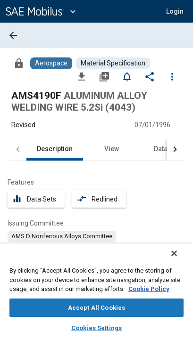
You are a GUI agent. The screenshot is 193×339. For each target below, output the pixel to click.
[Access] (18, 63)
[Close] (181, 259)
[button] (174, 11)
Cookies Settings (96, 327)
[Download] (81, 76)
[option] (62, 236)
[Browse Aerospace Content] (51, 63)
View (111, 149)
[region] (96, 294)
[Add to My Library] (104, 76)
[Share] (149, 76)
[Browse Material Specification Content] (113, 63)
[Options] (172, 76)
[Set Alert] (126, 76)
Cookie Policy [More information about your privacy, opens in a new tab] (148, 288)
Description (55, 149)
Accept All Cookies (96, 307)
